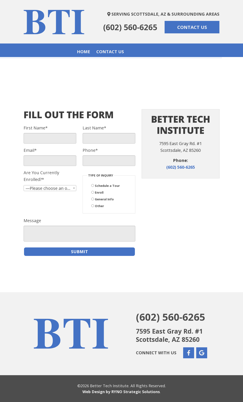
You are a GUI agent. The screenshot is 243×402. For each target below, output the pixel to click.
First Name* (36, 127)
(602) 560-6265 (130, 27)
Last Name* (94, 127)
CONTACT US (192, 27)
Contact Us (131, 50)
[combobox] (50, 188)
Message (32, 220)
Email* (30, 150)
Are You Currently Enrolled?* (41, 175)
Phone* (90, 150)
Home (104, 50)
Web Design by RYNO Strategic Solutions (121, 391)
